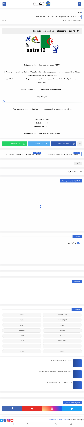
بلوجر (62, 325)
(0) (4, 20)
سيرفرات (22, 330)
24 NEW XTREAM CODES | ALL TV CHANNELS (59, 382)
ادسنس (21, 314)
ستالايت (62, 330)
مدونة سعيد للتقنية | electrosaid (59, 419)
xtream (22, 351)
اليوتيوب (21, 320)
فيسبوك (62, 335)
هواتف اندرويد (62, 341)
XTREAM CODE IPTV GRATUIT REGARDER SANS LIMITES (55, 371)
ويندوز (22, 341)
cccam (62, 346)
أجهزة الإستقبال (62, 314)
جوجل (22, 325)
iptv (22, 346)
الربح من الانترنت (62, 320)
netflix (62, 351)
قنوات (79, 13)
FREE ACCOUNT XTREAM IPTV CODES (61, 360)
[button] (63, 143)
